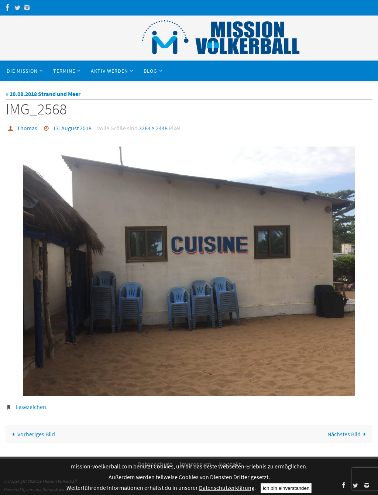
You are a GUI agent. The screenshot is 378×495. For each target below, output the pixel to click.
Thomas (27, 128)
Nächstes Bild (348, 434)
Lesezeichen (31, 406)
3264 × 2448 (153, 128)
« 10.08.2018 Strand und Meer (43, 93)
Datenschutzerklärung (226, 487)
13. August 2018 (72, 128)
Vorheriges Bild (32, 434)
